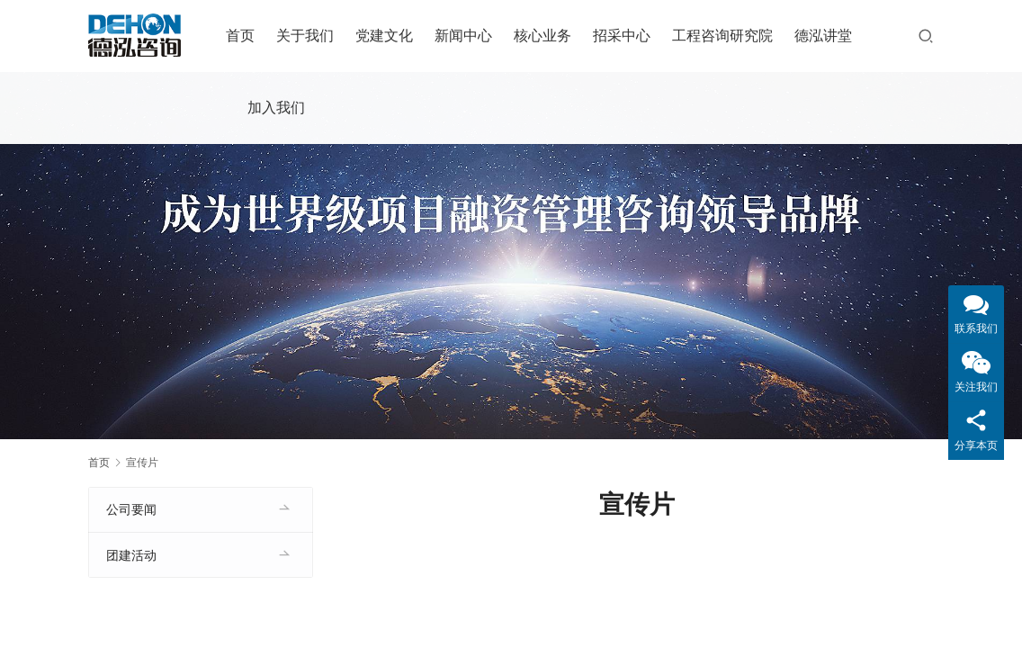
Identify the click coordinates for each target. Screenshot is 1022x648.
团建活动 (131, 555)
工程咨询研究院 (726, 35)
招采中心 (625, 35)
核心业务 (546, 35)
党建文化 (388, 35)
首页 (243, 35)
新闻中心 (467, 35)
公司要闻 (131, 509)
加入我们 (280, 107)
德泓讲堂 (827, 35)
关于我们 (308, 35)
